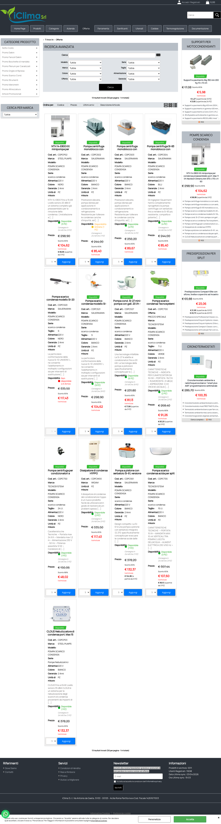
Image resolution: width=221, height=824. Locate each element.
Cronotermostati (201, 347)
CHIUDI (218, 817)
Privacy (63, 775)
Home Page (19, 28)
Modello (64, 62)
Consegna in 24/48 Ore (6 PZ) (131, 383)
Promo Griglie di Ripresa (13, 70)
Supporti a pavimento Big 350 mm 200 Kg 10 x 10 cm (201, 81)
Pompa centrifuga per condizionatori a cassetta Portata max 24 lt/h (60, 475)
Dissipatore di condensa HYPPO (94, 472)
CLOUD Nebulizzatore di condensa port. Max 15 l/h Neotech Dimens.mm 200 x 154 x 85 (60, 636)
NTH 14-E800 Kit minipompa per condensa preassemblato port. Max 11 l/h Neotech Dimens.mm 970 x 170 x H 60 (201, 177)
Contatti (9, 772)
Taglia (123, 67)
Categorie (54, 28)
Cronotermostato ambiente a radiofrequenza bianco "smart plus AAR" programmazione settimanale (201, 383)
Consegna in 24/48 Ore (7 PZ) (131, 552)
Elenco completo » (197, 420)
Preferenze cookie (122, 813)
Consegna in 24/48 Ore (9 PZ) (98, 390)
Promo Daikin (8, 52)
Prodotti (37, 28)
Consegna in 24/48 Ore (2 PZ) (165, 398)
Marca (65, 67)
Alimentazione (120, 73)
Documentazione (200, 28)
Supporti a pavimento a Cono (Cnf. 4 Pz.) (201, 111)
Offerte (86, 28)
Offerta (65, 78)
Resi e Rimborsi (67, 772)
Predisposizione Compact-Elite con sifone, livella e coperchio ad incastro (201, 293)
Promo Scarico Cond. (12, 75)
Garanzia (122, 78)
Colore (65, 73)
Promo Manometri (10, 84)
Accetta (190, 819)
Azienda (71, 28)
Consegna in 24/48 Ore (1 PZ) (98, 234)
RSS (202, 122)
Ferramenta (103, 28)
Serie (124, 62)
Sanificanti (122, 28)
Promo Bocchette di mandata (15, 61)
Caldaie (154, 28)
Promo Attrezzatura (11, 89)
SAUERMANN (98, 158)
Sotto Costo (8, 48)
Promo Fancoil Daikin (11, 57)
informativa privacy (154, 781)
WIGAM (95, 482)
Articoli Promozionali (11, 93)
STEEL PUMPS (65, 158)
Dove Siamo (11, 768)
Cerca (65, 54)
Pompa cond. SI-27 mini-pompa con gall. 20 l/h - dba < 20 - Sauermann (127, 304)
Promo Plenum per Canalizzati (16, 66)
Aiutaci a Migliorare (69, 779)
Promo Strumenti (10, 80)
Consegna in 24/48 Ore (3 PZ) (65, 228)
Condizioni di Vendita (70, 768)
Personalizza (154, 819)
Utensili (139, 28)
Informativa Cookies (99, 820)
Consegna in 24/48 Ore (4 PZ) (131, 231)
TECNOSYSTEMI (156, 324)
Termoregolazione (175, 28)
